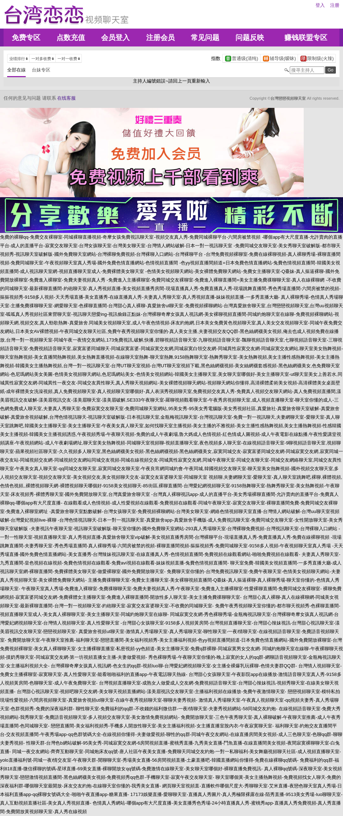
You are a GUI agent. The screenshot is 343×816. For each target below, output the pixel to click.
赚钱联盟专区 (305, 37)
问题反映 (249, 37)
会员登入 (115, 37)
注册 (334, 5)
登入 (320, 5)
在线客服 (66, 98)
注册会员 (160, 37)
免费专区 (26, 37)
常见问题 (205, 37)
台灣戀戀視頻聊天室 (288, 98)
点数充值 (70, 37)
